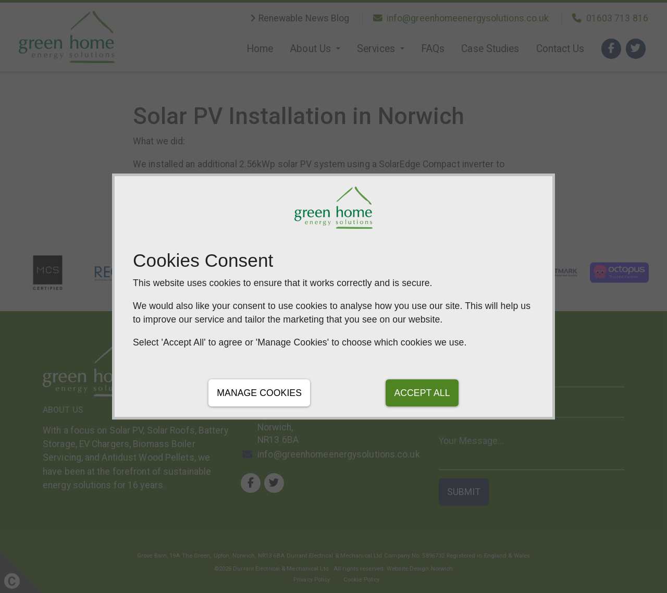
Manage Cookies (259, 393)
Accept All (422, 393)
